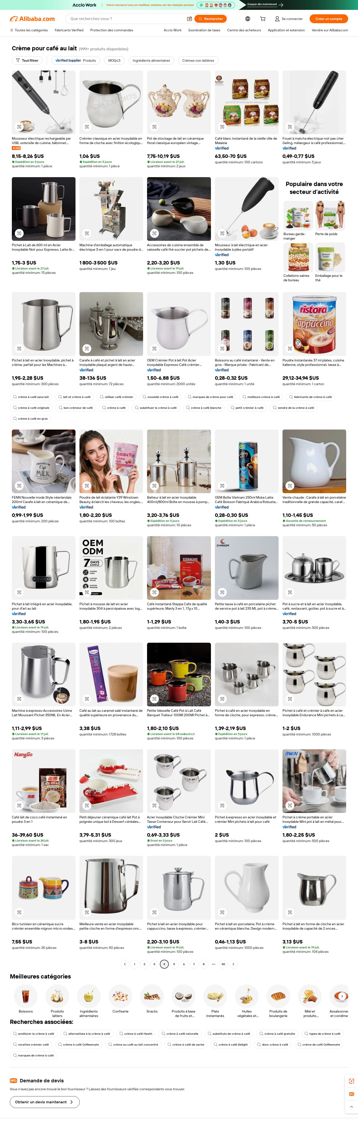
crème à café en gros (30, 419)
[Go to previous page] (124, 964)
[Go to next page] (233, 964)
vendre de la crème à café (293, 408)
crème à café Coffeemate (78, 1045)
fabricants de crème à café (310, 397)
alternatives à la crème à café (86, 1034)
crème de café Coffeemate (319, 1045)
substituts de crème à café (229, 1034)
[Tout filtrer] (27, 60)
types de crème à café (322, 1034)
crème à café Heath (135, 1034)
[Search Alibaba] (127, 18)
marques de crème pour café (210, 397)
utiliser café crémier (116, 397)
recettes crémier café (31, 1045)
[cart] (263, 19)
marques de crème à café (33, 1055)
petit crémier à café (247, 408)
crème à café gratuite (277, 1034)
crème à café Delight (231, 1045)
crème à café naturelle (180, 1034)
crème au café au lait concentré (133, 1045)
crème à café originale (31, 408)
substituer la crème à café (156, 408)
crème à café (114, 408)
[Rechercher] (210, 19)
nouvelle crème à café (160, 397)
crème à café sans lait (31, 397)
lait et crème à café (74, 397)
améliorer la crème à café (33, 1034)
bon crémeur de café (76, 408)
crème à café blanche (203, 408)
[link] (351, 1081)
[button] (189, 19)
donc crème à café (272, 1045)
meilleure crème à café (261, 397)
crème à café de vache (186, 1045)
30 (223, 964)
